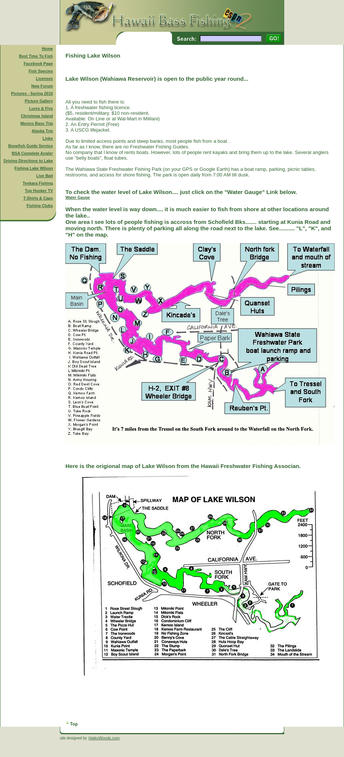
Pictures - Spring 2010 (32, 93)
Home (47, 48)
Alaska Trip (42, 131)
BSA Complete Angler (32, 153)
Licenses (44, 78)
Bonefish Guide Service (30, 146)
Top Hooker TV (39, 190)
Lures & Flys (41, 108)
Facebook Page (38, 63)
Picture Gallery (39, 101)
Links (48, 138)
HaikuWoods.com (104, 738)
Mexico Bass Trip (36, 123)
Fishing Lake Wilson (34, 168)
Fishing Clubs (40, 205)
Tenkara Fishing (38, 183)
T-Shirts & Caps (38, 198)
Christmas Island (37, 116)
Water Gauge (77, 197)
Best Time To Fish (36, 56)
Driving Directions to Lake (28, 161)
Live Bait (44, 175)
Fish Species (40, 71)
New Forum (42, 86)
